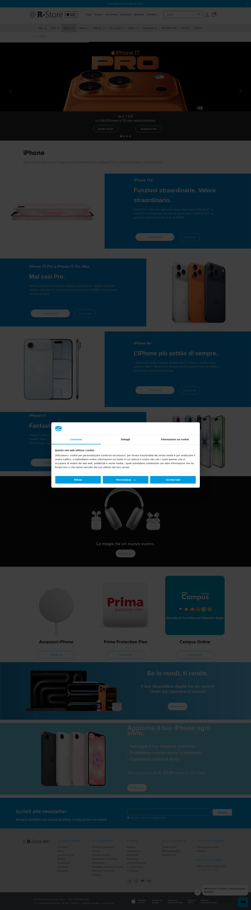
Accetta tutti (173, 479)
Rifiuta (78, 479)
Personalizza (125, 479)
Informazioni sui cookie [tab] (175, 439)
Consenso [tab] (76, 439)
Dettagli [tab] (125, 439)
